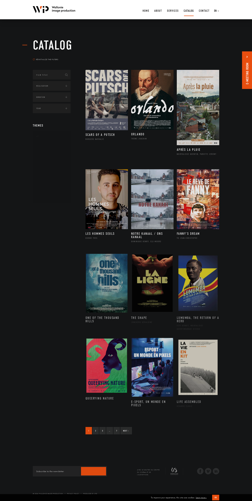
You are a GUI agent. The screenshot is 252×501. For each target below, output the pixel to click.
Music (42, 171)
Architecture (46, 146)
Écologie (40, 218)
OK (216, 497)
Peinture (44, 181)
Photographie (47, 186)
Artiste (43, 156)
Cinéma (43, 161)
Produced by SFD (90, 494)
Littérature (45, 166)
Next (126, 431)
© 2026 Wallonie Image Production (48, 494)
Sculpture (44, 191)
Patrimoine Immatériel (51, 176)
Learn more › (201, 498)
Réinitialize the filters (45, 59)
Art (37, 136)
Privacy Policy (73, 494)
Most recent (213, 56)
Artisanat (45, 151)
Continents (42, 208)
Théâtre (43, 197)
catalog (52, 45)
